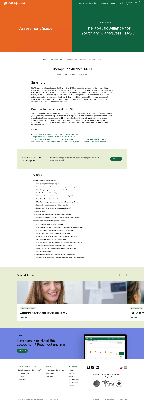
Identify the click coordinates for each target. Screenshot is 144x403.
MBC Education (136, 308)
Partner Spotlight (28, 308)
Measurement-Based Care (87, 4)
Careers (72, 373)
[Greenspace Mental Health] (121, 368)
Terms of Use (123, 399)
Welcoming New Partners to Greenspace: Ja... (43, 312)
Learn (113, 4)
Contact (72, 376)
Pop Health (49, 376)
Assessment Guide (56, 59)
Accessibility (96, 399)
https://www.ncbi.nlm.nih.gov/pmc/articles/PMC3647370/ (55, 134)
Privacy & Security (75, 379)
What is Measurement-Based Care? (29, 370)
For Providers (21, 379)
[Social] (88, 367)
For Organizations (23, 373)
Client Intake (50, 373)
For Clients (20, 376)
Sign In (121, 4)
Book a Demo (73, 382)
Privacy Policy (109, 399)
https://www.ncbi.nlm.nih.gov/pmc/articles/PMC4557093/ (55, 137)
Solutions (104, 4)
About (71, 370)
